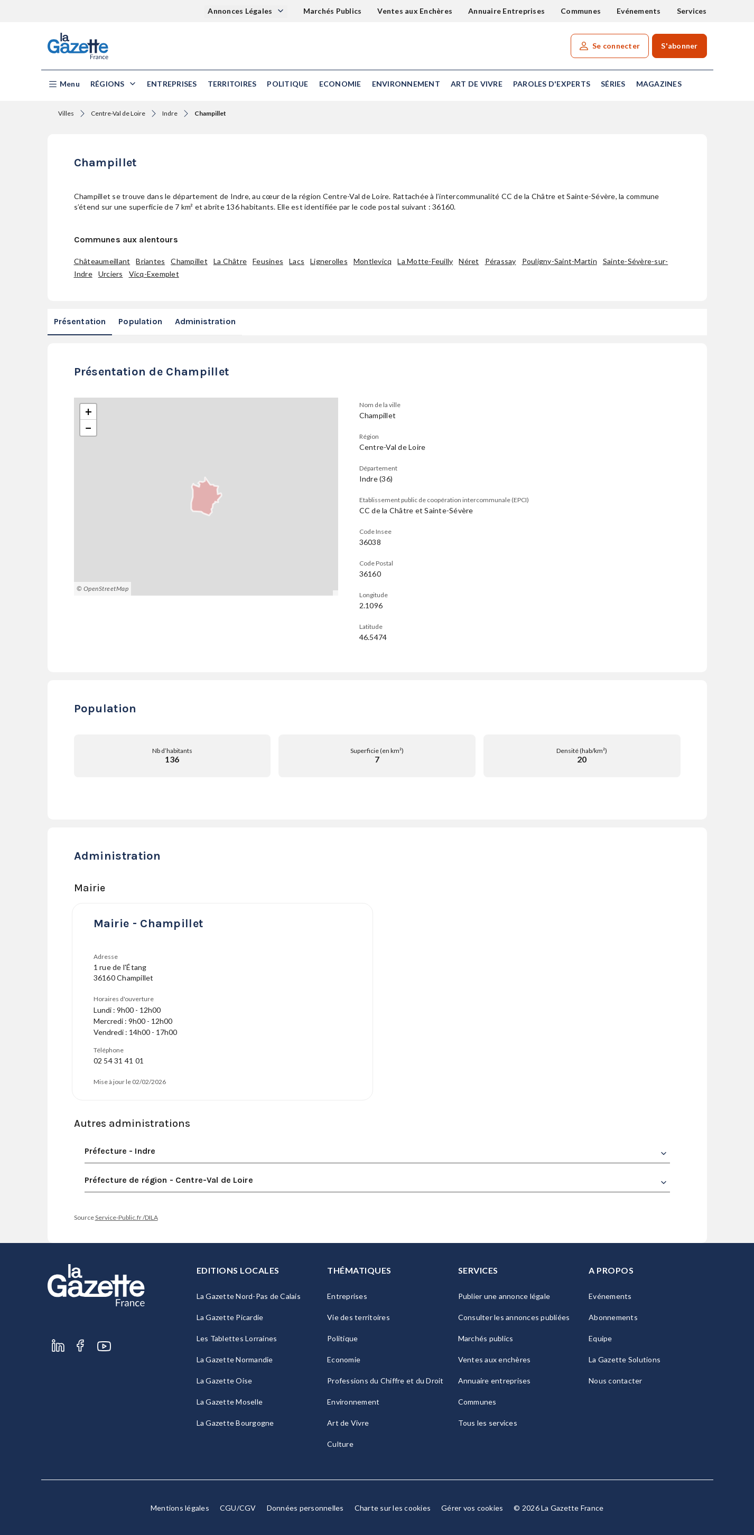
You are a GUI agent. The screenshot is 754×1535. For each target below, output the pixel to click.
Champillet (189, 261)
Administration (205, 321)
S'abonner (679, 45)
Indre (170, 113)
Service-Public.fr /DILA (126, 1217)
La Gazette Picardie (230, 1317)
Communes (581, 10)
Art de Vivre (476, 83)
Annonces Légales (241, 10)
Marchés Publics (332, 10)
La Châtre (230, 261)
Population (140, 321)
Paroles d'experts (551, 83)
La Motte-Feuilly (425, 261)
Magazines (659, 83)
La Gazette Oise (225, 1380)
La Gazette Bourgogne (235, 1422)
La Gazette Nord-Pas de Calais (249, 1296)
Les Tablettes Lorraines (237, 1338)
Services (692, 10)
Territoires (232, 83)
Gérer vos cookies (472, 1507)
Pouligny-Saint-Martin (559, 261)
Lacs (296, 261)
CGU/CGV (238, 1507)
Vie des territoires (358, 1317)
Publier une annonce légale (504, 1296)
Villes (66, 113)
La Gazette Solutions (624, 1359)
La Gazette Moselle (230, 1401)
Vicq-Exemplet (154, 273)
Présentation (80, 321)
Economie (340, 83)
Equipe (600, 1338)
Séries (613, 83)
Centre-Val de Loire (118, 113)
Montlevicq (372, 261)
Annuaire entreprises (494, 1380)
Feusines (268, 261)
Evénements (639, 10)
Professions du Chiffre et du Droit (385, 1380)
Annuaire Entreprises (506, 10)
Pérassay (500, 261)
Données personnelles (305, 1507)
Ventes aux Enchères (414, 10)
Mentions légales (180, 1507)
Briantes (150, 261)
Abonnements (613, 1317)
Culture (340, 1443)
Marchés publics (486, 1338)
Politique (287, 83)
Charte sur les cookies (393, 1507)
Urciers (110, 273)
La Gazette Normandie (235, 1359)
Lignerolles (329, 261)
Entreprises (172, 83)
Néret (469, 261)
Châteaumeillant (102, 261)
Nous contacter (616, 1380)
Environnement (406, 83)
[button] (64, 84)
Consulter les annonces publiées (514, 1317)
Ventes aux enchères (494, 1359)
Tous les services (487, 1422)
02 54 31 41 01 (119, 1060)
